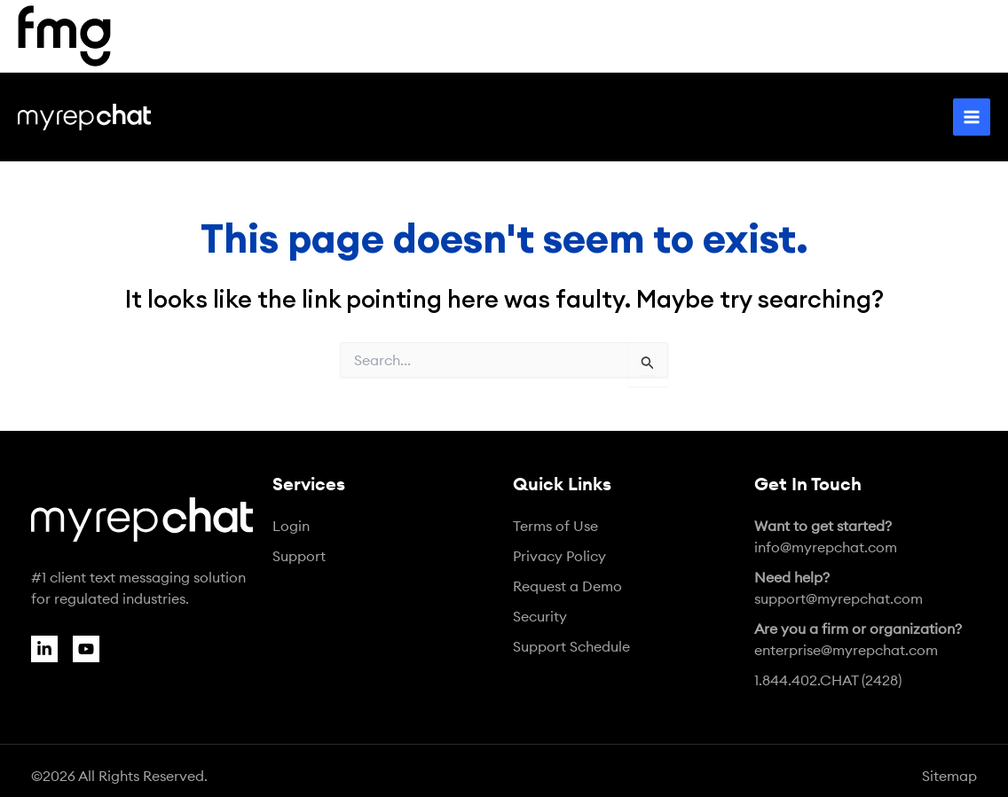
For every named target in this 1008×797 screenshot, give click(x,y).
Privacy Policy (559, 556)
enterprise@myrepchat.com (858, 639)
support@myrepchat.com (838, 587)
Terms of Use (555, 526)
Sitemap (949, 776)
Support (299, 556)
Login (291, 526)
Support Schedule (571, 646)
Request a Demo (567, 586)
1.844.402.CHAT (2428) (828, 680)
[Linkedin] (44, 649)
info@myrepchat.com (825, 536)
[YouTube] (86, 649)
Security (540, 616)
